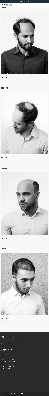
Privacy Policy (13, 393)
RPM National (23, 393)
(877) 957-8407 (25, 1)
